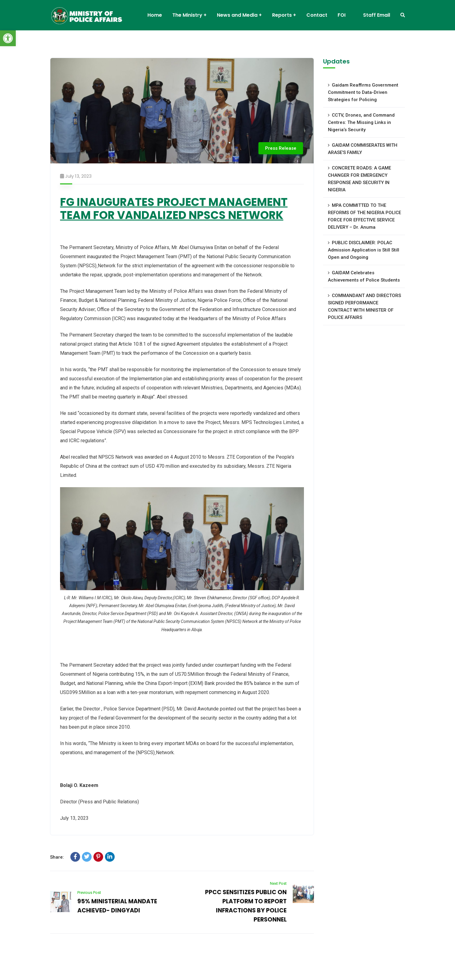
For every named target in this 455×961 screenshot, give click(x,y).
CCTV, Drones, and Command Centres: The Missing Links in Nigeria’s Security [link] (361, 122)
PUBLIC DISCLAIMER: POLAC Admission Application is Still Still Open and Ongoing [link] (363, 250)
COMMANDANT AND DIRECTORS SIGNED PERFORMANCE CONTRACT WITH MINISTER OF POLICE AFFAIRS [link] (364, 306)
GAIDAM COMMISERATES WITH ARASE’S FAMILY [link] (362, 148)
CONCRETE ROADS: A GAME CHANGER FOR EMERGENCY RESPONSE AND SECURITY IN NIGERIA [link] (359, 179)
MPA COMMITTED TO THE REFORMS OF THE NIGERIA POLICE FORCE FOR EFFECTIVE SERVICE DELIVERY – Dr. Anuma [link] (364, 216)
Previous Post (89, 892)
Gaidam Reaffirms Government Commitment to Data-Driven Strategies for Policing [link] (363, 92)
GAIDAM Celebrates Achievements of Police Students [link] (364, 276)
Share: (57, 857)
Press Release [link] (280, 148)
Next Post (278, 883)
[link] (8, 38)
